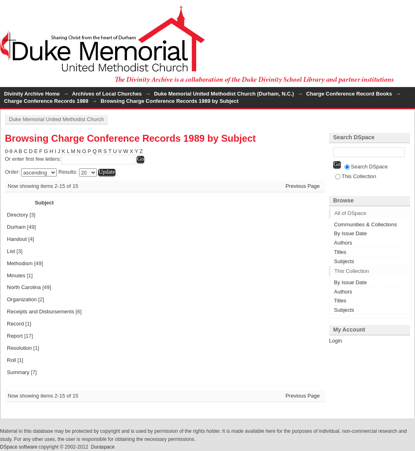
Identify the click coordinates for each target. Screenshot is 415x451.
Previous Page (302, 186)
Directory (17, 215)
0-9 (9, 151)
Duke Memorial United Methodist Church (56, 119)
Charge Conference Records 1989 (46, 101)
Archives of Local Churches (107, 94)
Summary (18, 372)
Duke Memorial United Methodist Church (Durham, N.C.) (224, 94)
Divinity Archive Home (32, 94)
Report (15, 336)
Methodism (20, 263)
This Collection (355, 176)
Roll (11, 360)
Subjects (344, 261)
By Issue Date (350, 233)
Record (15, 324)
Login (408, 10)
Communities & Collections (365, 224)
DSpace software (18, 447)
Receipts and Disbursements (40, 311)
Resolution (19, 348)
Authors (343, 243)
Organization (22, 299)
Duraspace (102, 447)
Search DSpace (366, 167)
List (11, 251)
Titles (340, 252)
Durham (16, 227)
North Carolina (24, 287)
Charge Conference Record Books (349, 94)
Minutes (16, 275)
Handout (17, 239)
